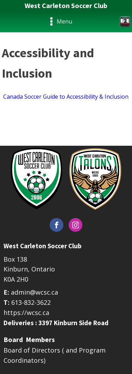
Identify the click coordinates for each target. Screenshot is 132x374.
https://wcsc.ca (26, 312)
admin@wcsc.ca (34, 292)
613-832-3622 (31, 302)
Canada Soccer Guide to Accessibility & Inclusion (65, 96)
